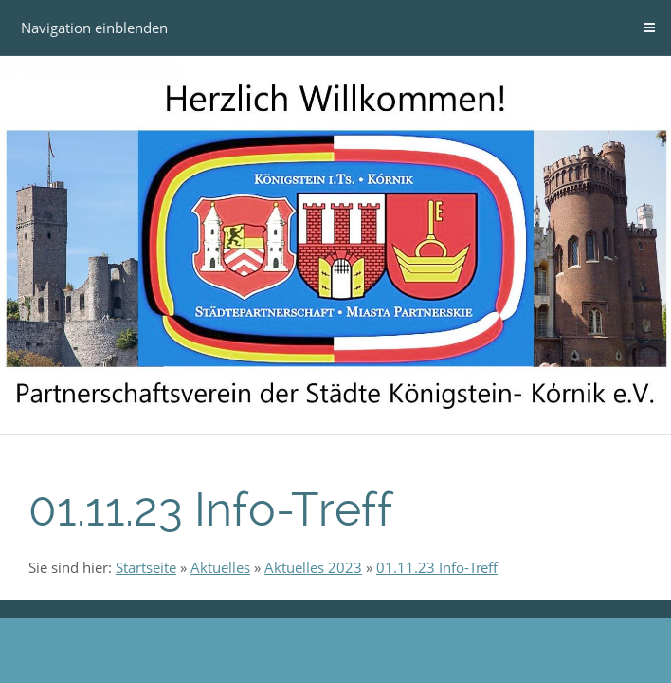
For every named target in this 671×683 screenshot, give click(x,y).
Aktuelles (220, 567)
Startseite (146, 567)
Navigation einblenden (94, 27)
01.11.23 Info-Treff (437, 567)
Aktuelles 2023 (313, 567)
